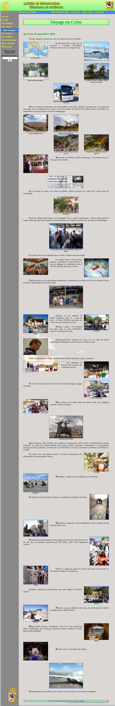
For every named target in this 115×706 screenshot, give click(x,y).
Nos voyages (9, 30)
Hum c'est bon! (8, 43)
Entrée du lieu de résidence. (36, 80)
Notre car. (66, 103)
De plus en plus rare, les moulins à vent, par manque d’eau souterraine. (66, 132)
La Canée (96, 472)
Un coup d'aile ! (35, 58)
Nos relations (7, 37)
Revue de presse (9, 40)
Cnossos (35, 334)
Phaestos (35, 622)
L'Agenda (99, 12)
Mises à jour (87, 12)
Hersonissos (66, 214)
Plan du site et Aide (60, 12)
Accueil (5, 17)
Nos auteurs (7, 33)
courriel (82, 701)
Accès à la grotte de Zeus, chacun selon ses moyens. (66, 152)
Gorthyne (96, 603)
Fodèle (36, 585)
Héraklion (96, 331)
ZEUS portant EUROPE (66, 439)
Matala (96, 640)
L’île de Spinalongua (96, 398)
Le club (5, 20)
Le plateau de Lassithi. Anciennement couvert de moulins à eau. (35, 132)
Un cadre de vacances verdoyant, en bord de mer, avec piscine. (96, 81)
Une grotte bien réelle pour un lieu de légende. (96, 152)
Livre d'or (75, 12)
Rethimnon (36, 493)
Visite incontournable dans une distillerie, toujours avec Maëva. (66, 250)
